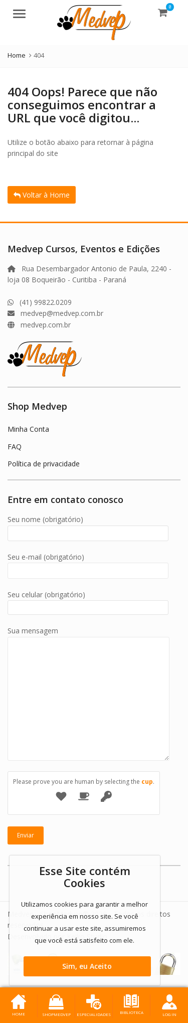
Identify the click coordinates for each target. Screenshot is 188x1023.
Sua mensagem (88, 636)
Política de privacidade (44, 463)
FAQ (15, 446)
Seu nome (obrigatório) (88, 526)
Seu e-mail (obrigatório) (88, 564)
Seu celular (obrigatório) (88, 601)
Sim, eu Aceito (87, 966)
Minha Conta (28, 429)
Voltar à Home (42, 195)
